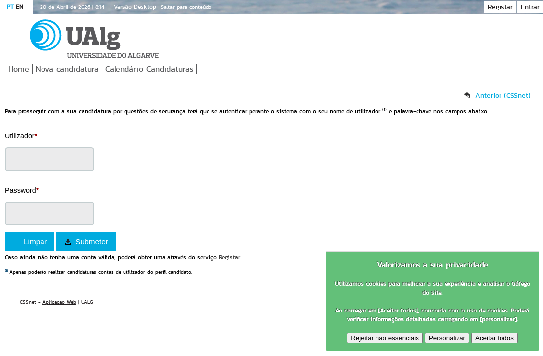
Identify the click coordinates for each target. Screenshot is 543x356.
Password (22, 190)
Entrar (530, 7)
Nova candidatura (67, 69)
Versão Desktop (135, 6)
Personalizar (447, 338)
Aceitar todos (494, 338)
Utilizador (21, 136)
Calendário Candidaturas (149, 69)
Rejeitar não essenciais (385, 338)
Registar (500, 7)
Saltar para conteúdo (186, 7)
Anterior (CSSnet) (503, 95)
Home (18, 69)
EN (19, 6)
